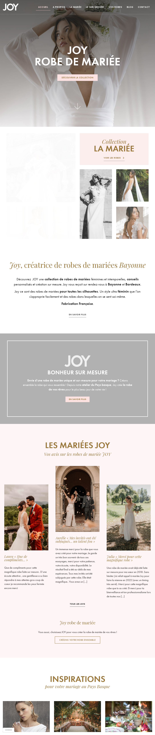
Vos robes (115, 7)
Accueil (43, 7)
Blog (130, 7)
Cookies (8, 730)
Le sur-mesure (95, 7)
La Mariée (76, 7)
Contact (144, 7)
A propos (59, 7)
